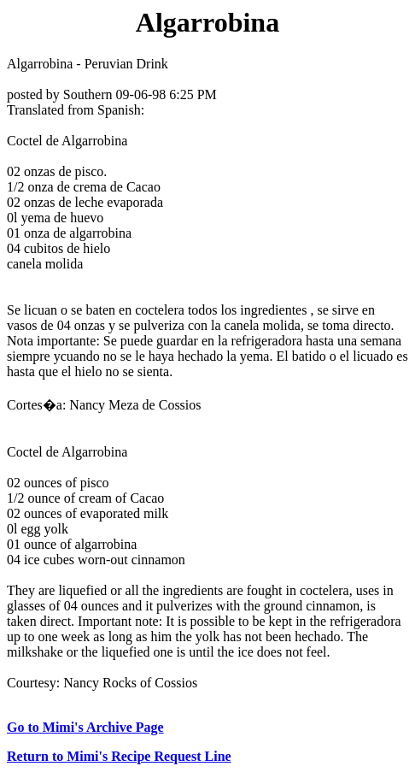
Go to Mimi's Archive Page (85, 727)
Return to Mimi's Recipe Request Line (119, 756)
